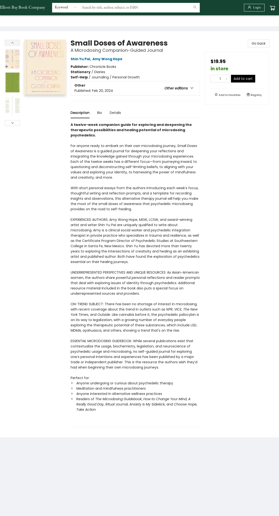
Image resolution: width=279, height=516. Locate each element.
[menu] (139, 20)
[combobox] (66, 7)
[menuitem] (9, 20)
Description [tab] (80, 112)
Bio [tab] (99, 112)
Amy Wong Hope (108, 59)
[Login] (254, 8)
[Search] (195, 7)
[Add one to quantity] (227, 78)
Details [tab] (115, 112)
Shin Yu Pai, (81, 59)
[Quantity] (220, 78)
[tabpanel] (135, 274)
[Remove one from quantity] (214, 78)
